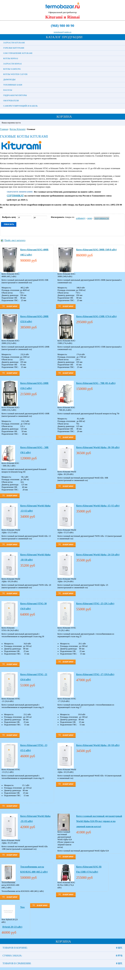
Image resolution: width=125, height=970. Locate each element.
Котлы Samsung (12, 69)
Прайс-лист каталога (14, 240)
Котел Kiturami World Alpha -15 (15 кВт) (98, 505)
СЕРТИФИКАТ (15, 195)
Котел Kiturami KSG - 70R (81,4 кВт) (96, 383)
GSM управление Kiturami (17, 53)
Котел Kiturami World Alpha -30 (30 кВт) (98, 447)
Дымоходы (9, 79)
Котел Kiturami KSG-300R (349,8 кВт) (96, 249)
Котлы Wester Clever (15, 74)
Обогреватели (11, 100)
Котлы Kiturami (17, 129)
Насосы (7, 90)
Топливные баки (12, 85)
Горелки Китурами (13, 48)
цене (89, 218)
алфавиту (80, 218)
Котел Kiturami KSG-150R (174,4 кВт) (96, 316)
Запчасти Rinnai (12, 64)
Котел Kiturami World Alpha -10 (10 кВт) (98, 745)
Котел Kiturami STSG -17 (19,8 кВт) (95, 674)
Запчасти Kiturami (14, 42)
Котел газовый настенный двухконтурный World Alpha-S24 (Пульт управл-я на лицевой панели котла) (99, 821)
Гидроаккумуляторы (15, 95)
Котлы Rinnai (10, 58)
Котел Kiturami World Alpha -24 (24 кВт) (98, 554)
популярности (102, 218)
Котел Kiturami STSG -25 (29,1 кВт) (95, 603)
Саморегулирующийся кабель (20, 106)
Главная (4, 129)
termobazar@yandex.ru (62, 32)
